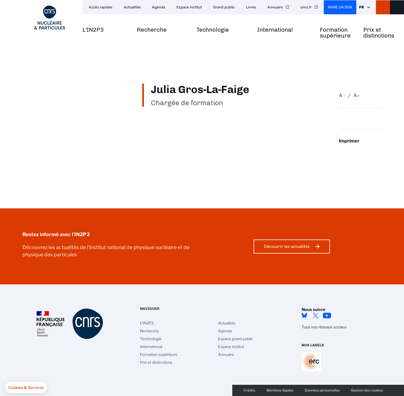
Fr (361, 7)
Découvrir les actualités (287, 246)
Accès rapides (101, 7)
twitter (315, 315)
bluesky (304, 315)
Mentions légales (280, 390)
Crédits (249, 390)
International (275, 30)
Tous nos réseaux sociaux (324, 327)
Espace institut (189, 7)
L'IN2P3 (93, 30)
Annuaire (275, 7)
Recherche (152, 30)
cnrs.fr (306, 7)
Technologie (212, 30)
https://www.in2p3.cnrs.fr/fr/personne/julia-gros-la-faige (360, 151)
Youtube (327, 315)
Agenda (158, 7)
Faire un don (340, 7)
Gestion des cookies (367, 390)
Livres (251, 7)
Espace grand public (235, 339)
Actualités (132, 7)
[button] (26, 387)
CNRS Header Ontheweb (383, 7)
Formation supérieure (335, 33)
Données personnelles (322, 390)
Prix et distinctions (378, 33)
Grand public (224, 7)
